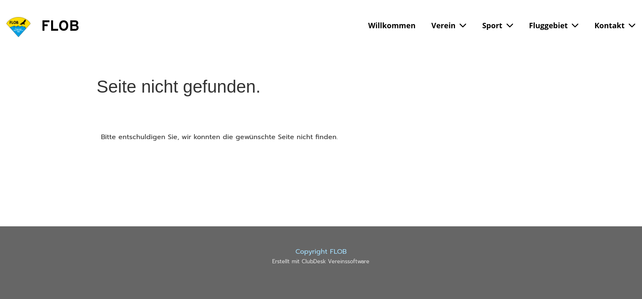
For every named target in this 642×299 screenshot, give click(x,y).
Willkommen (392, 25)
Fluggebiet (554, 25)
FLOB (60, 27)
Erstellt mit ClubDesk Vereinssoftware (320, 261)
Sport (497, 25)
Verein (448, 25)
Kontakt (614, 25)
